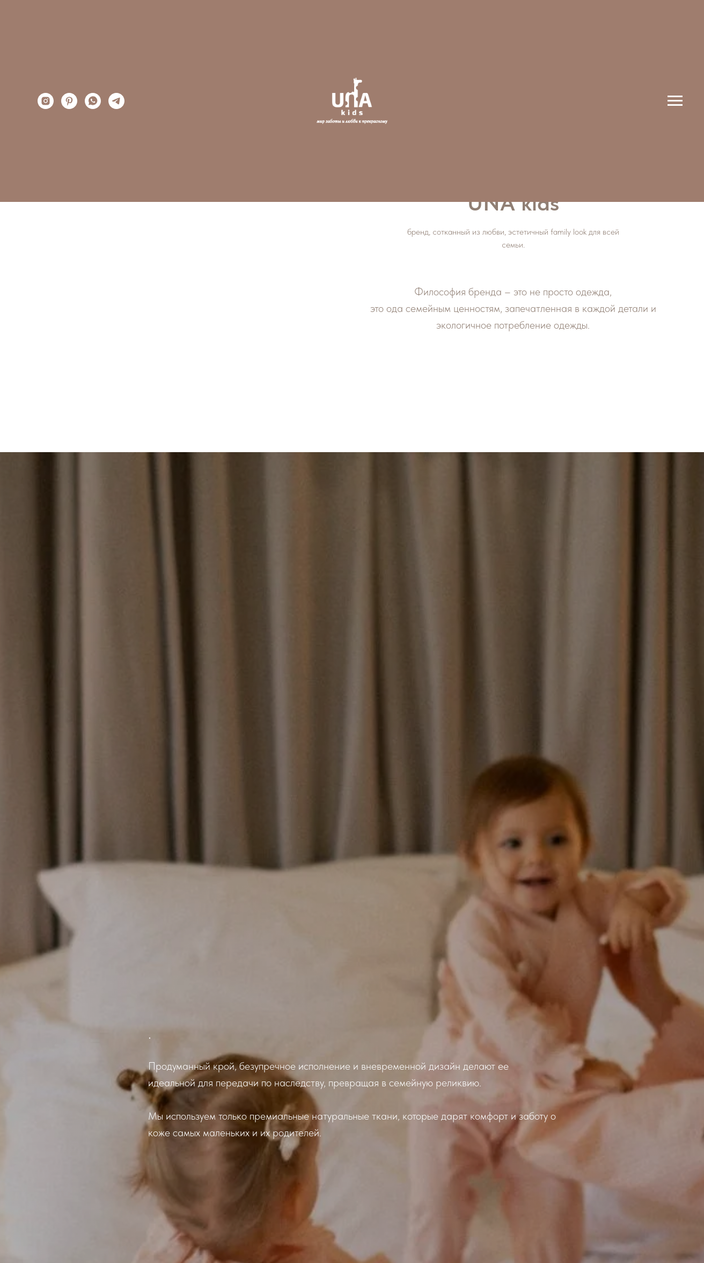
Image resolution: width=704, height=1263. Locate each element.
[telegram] (116, 106)
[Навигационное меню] (675, 101)
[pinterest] (69, 106)
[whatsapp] (93, 106)
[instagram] (46, 106)
